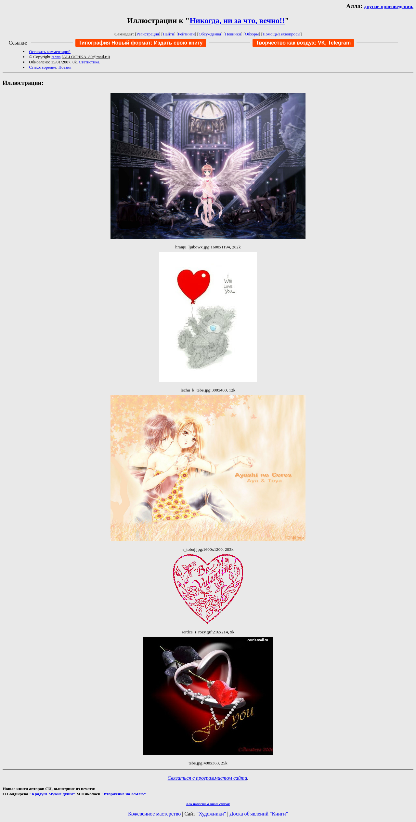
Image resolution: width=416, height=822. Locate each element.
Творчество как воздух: (290, 43)
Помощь (270, 34)
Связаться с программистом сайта (207, 778)
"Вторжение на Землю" (123, 793)
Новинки (233, 34)
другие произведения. (388, 6)
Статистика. (89, 62)
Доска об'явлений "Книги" (258, 813)
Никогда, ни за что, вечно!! (237, 20)
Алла (55, 56)
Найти (168, 34)
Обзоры (252, 34)
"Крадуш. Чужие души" (52, 793)
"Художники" (211, 813)
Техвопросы (289, 34)
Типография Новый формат (115, 43)
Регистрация (147, 34)
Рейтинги (186, 34)
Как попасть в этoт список (208, 804)
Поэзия (65, 67)
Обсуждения (210, 34)
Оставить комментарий (50, 51)
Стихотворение (42, 67)
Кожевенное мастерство (154, 813)
